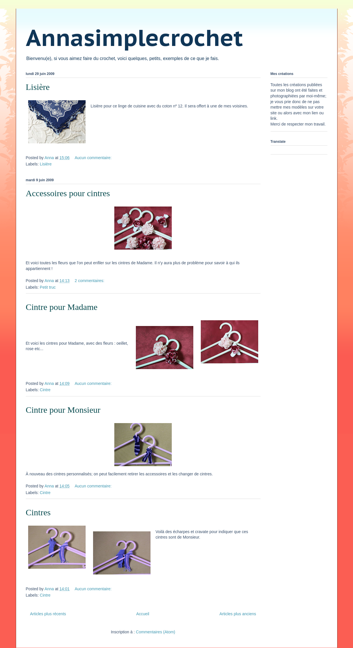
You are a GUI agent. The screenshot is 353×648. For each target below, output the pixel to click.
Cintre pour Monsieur (63, 409)
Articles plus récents (48, 614)
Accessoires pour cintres (68, 193)
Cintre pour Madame (62, 307)
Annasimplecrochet (134, 37)
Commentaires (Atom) (155, 632)
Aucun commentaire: (94, 157)
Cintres (38, 512)
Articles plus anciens (237, 614)
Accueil (142, 614)
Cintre (45, 389)
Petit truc (48, 287)
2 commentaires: (90, 280)
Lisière (38, 87)
